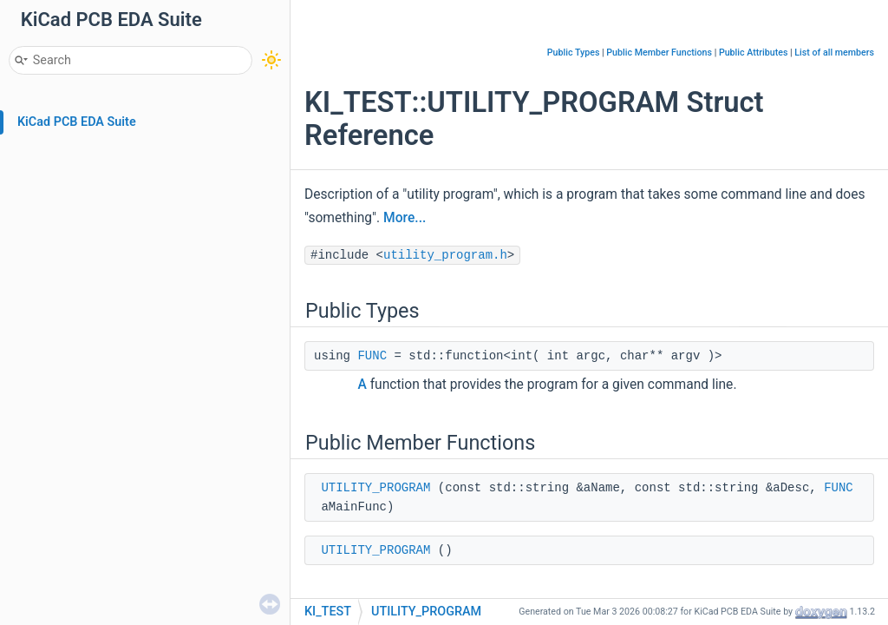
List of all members (834, 52)
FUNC (372, 356)
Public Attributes (753, 52)
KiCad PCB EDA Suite (76, 122)
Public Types (573, 52)
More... (404, 218)
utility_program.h (445, 255)
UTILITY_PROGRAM (375, 488)
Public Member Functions (659, 52)
